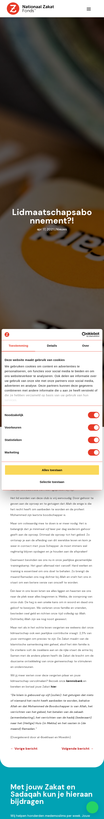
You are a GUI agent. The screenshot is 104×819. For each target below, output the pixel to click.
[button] (92, 807)
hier (53, 686)
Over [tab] (85, 345)
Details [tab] (52, 345)
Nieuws (61, 229)
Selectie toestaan (52, 482)
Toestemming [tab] (18, 345)
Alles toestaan (52, 470)
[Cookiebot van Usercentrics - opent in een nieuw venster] (81, 334)
